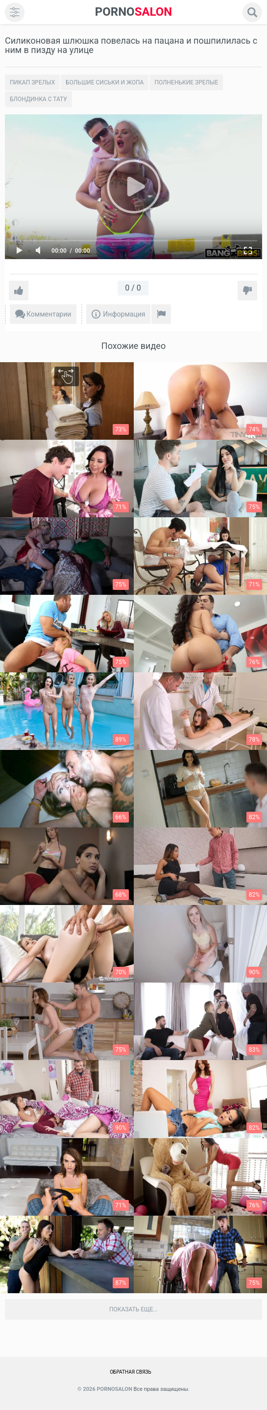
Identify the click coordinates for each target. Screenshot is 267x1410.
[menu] (14, 12)
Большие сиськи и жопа (105, 82)
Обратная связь (130, 1372)
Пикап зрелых (32, 82)
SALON (133, 12)
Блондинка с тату (38, 99)
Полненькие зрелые (186, 82)
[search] (252, 12)
